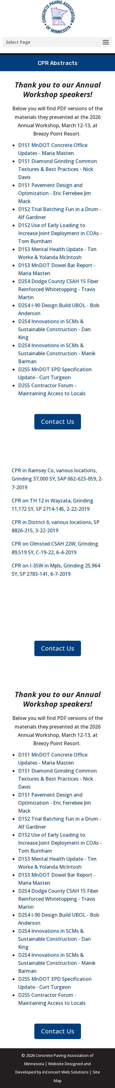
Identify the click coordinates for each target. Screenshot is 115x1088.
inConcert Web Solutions (65, 1072)
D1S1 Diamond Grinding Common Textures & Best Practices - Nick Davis (57, 169)
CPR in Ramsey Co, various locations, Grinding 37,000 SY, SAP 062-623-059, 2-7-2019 (57, 478)
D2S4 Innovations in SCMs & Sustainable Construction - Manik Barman (57, 353)
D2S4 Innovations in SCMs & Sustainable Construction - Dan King (54, 329)
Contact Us (57, 421)
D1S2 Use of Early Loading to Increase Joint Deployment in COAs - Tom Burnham (60, 233)
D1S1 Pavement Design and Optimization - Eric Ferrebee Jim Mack (54, 193)
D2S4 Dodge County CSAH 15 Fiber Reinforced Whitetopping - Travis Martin (58, 289)
